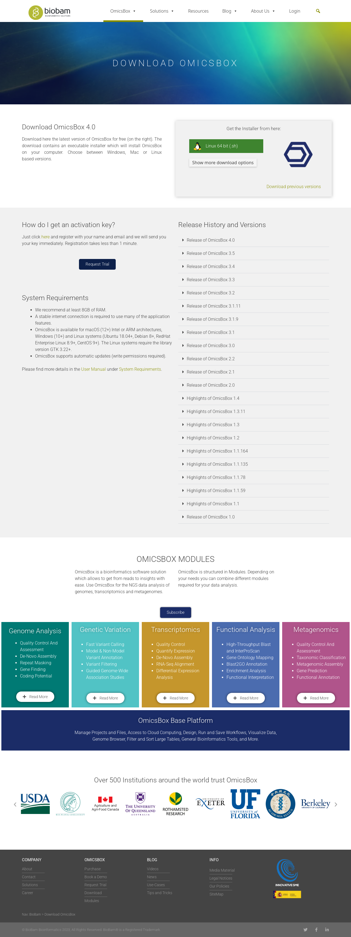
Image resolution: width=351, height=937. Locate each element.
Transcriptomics (175, 630)
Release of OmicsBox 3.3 (211, 279)
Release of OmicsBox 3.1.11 (214, 306)
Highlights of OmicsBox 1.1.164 (217, 451)
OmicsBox (123, 11)
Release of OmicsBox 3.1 (211, 332)
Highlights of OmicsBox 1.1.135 (217, 464)
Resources (198, 11)
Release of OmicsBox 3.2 (211, 292)
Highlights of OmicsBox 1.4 (213, 398)
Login (295, 11)
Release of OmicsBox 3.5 (211, 253)
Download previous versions (294, 186)
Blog (229, 11)
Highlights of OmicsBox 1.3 (213, 424)
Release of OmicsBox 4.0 (211, 240)
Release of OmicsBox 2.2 (211, 358)
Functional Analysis (245, 630)
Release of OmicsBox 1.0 (211, 517)
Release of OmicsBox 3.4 (211, 266)
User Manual (93, 369)
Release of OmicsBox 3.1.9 (212, 319)
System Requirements (140, 369)
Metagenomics (316, 630)
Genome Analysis (35, 631)
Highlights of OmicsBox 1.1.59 (216, 490)
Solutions (162, 11)
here (45, 236)
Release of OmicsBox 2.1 (211, 372)
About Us (263, 11)
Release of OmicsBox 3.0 (211, 345)
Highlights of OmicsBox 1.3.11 (216, 411)
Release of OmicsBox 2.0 (211, 385)
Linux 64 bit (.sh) (215, 146)
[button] (318, 11)
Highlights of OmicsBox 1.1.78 (216, 477)
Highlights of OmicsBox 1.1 (213, 503)
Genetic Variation (105, 630)
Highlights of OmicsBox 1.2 (213, 437)
